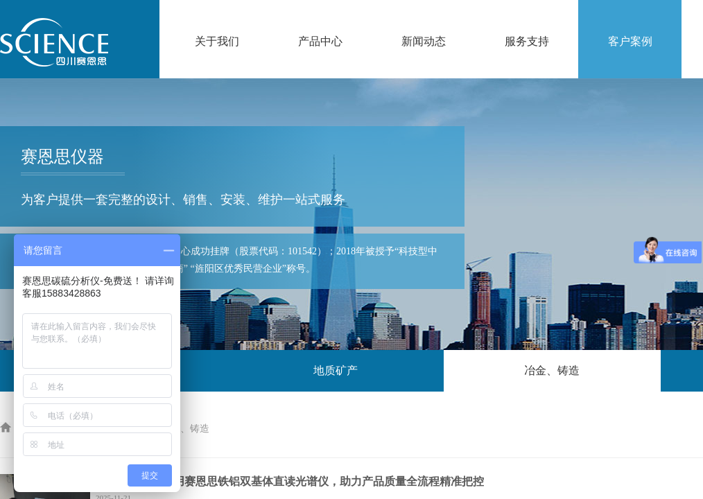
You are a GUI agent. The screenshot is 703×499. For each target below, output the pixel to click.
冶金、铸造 (185, 428)
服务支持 (527, 41)
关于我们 (217, 41)
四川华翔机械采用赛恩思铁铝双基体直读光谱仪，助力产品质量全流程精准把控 (290, 481)
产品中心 (320, 41)
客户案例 (630, 41)
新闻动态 (423, 41)
